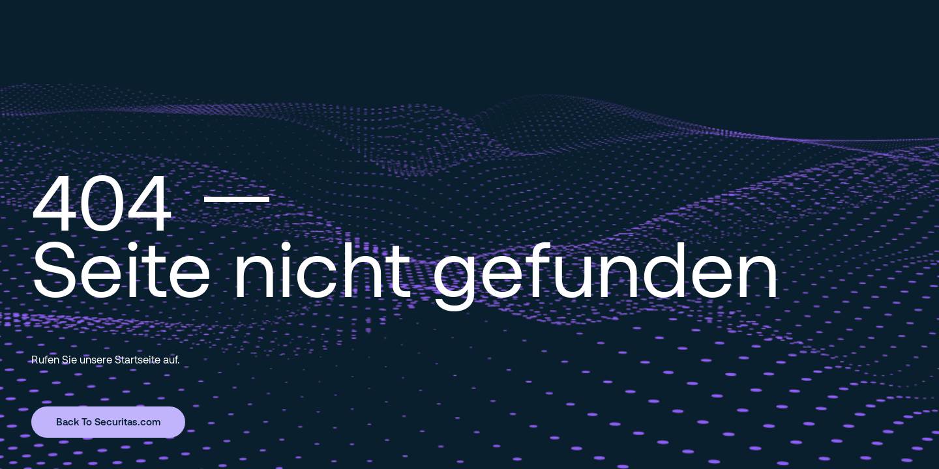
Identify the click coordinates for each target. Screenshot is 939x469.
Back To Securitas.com (108, 421)
